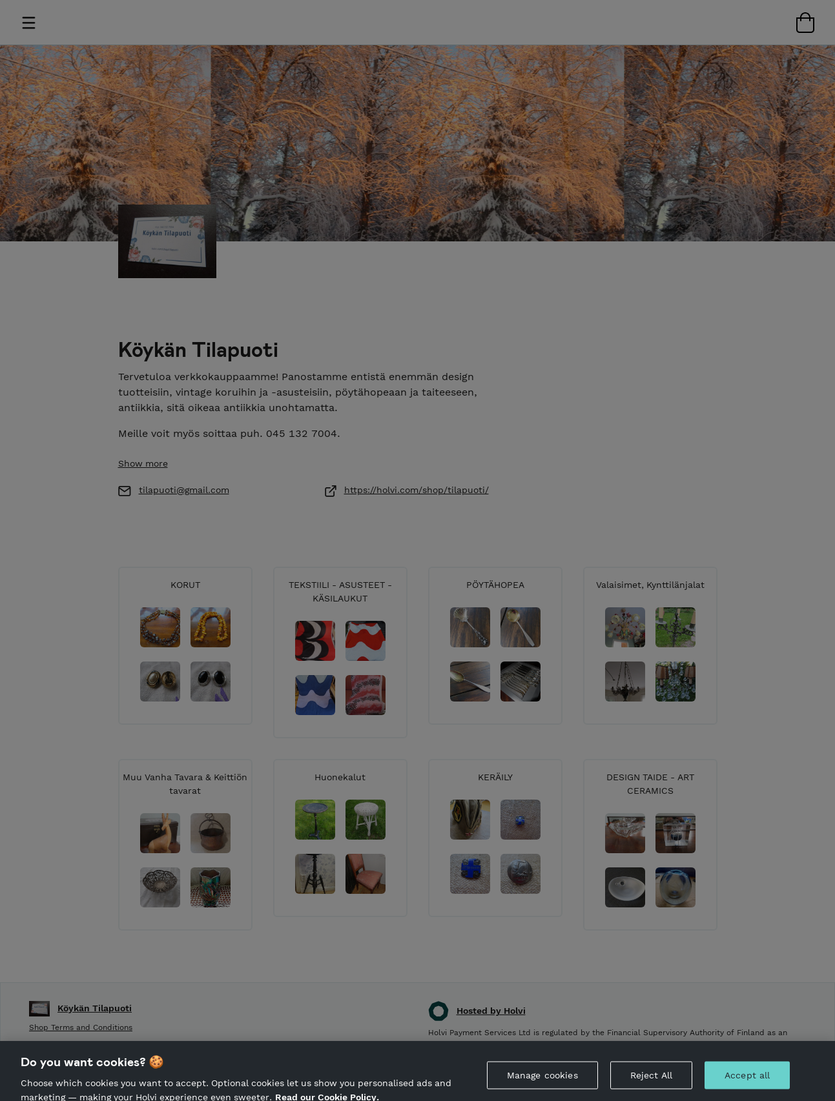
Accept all (747, 1082)
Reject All (651, 1082)
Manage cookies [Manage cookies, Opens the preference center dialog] (542, 1082)
